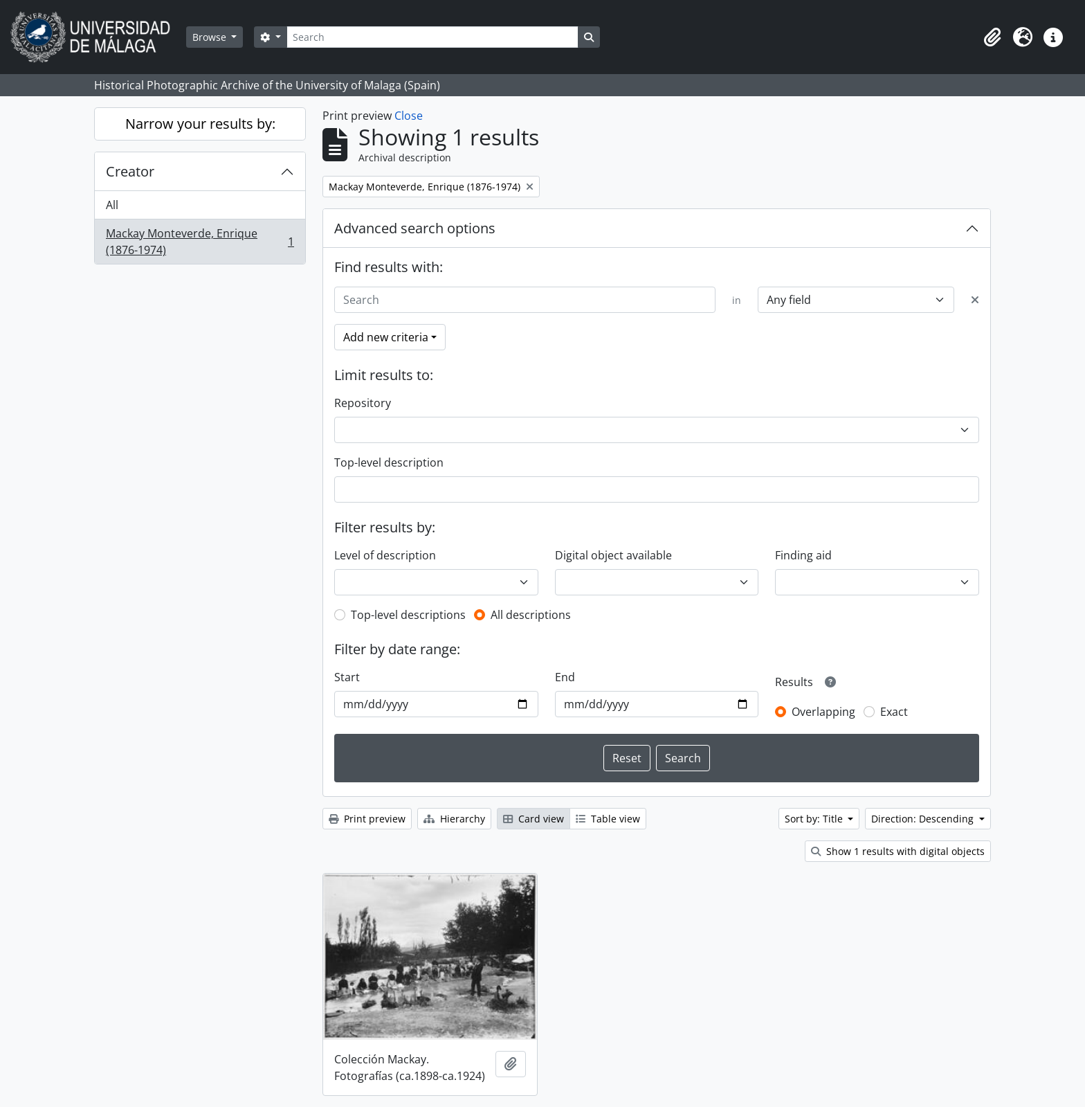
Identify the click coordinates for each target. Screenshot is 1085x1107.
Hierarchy (454, 818)
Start (347, 677)
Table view (608, 818)
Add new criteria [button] (385, 337)
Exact (894, 711)
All (112, 205)
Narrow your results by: (200, 123)
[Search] (432, 37)
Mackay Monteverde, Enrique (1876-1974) (199, 242)
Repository (362, 403)
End (565, 677)
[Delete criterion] (975, 299)
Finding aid (803, 555)
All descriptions (531, 614)
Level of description (385, 555)
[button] (992, 37)
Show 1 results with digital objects (898, 851)
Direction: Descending (923, 818)
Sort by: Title (815, 818)
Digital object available (613, 555)
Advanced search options (414, 228)
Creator (130, 171)
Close (408, 115)
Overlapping (823, 711)
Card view (533, 818)
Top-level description (389, 462)
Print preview (367, 818)
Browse (210, 37)
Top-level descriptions (408, 614)
